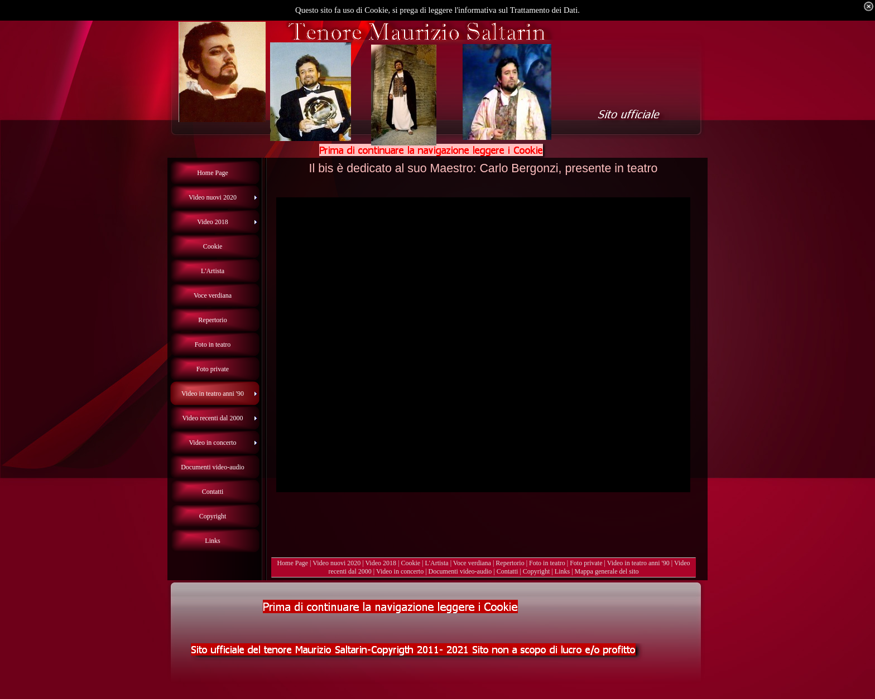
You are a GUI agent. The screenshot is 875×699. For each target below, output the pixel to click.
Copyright (536, 571)
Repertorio (510, 563)
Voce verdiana (472, 563)
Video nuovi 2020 (336, 563)
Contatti (507, 571)
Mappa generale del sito (607, 571)
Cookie (410, 563)
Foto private (586, 563)
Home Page (292, 563)
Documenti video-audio (460, 571)
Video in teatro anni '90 (638, 563)
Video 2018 (380, 563)
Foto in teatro (547, 563)
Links (562, 571)
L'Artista (437, 563)
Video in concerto (400, 571)
